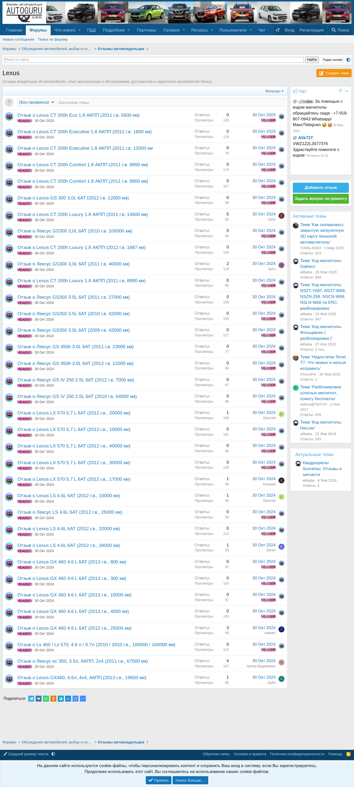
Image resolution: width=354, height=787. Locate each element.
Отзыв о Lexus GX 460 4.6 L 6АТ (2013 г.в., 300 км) (71, 578)
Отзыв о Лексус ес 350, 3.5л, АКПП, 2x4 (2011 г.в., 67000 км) (82, 661)
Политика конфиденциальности (297, 754)
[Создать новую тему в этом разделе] (171, 102)
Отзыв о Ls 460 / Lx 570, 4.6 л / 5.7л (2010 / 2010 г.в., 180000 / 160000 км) (96, 645)
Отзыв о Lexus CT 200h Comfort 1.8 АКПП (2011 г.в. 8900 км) (82, 165)
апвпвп (270, 633)
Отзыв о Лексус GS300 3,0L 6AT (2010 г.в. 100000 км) (74, 231)
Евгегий (269, 418)
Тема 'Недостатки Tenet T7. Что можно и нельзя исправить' (323, 363)
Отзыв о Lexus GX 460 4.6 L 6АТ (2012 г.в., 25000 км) (74, 628)
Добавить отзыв (321, 187)
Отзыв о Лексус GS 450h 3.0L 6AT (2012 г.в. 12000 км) (75, 363)
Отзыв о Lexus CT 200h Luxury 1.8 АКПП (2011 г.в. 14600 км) (82, 214)
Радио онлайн (332, 60)
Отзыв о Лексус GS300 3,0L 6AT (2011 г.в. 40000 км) (73, 264)
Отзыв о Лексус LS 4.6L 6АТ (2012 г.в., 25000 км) (69, 512)
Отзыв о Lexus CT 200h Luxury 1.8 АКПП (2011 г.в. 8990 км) (81, 281)
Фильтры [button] (273, 91)
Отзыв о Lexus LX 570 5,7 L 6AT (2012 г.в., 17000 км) (73, 479)
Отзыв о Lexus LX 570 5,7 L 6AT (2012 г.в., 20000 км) (73, 413)
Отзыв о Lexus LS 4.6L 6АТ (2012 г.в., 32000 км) (68, 529)
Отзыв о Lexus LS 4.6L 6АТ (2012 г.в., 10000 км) (68, 496)
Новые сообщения (18, 39)
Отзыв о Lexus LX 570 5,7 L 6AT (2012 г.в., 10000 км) (73, 429)
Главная (14, 30)
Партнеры (146, 30)
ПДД (91, 30)
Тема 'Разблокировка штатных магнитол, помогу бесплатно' (320, 393)
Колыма (269, 485)
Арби (271, 683)
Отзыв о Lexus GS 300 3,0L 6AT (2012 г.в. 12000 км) (73, 198)
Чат (261, 30)
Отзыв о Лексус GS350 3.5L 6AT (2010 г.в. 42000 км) (73, 314)
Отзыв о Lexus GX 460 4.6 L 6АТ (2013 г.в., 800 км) (71, 562)
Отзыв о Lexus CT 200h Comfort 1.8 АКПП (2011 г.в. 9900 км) (82, 181)
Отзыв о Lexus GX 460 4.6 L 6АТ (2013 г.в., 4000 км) (73, 611)
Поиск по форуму (53, 39)
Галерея (172, 30)
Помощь (335, 754)
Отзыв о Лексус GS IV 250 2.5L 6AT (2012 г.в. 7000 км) (75, 380)
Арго (272, 269)
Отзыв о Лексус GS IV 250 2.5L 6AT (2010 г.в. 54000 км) (77, 396)
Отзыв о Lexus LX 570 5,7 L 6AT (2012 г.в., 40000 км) (73, 446)
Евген (271, 551)
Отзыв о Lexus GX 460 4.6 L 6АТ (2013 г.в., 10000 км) (74, 595)
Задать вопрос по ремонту (321, 199)
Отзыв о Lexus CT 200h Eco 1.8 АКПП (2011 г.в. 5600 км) (78, 115)
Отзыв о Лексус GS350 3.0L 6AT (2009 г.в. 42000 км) (73, 330)
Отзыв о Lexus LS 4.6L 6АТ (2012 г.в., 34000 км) (68, 545)
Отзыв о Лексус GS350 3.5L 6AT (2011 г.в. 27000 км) (73, 297)
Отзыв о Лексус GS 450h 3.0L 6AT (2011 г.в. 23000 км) (75, 347)
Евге (272, 220)
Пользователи (233, 30)
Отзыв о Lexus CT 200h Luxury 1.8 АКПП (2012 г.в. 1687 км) (81, 247)
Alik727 (305, 137)
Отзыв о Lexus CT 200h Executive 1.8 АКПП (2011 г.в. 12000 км (85, 148)
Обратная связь (216, 754)
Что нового (64, 30)
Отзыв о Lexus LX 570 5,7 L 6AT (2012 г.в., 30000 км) (73, 463)
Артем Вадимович (261, 667)
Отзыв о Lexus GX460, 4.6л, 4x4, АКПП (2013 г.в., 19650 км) (81, 678)
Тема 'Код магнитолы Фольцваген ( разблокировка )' (320, 332)
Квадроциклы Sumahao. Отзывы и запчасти (322, 468)
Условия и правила (250, 754)
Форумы (38, 30)
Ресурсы (199, 30)
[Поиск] (340, 30)
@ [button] (295, 101)
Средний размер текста (26, 754)
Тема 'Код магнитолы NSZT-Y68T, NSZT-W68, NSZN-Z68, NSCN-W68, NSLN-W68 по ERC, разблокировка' (323, 296)
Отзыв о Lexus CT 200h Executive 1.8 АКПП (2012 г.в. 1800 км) (84, 132)
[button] (79, 30)
